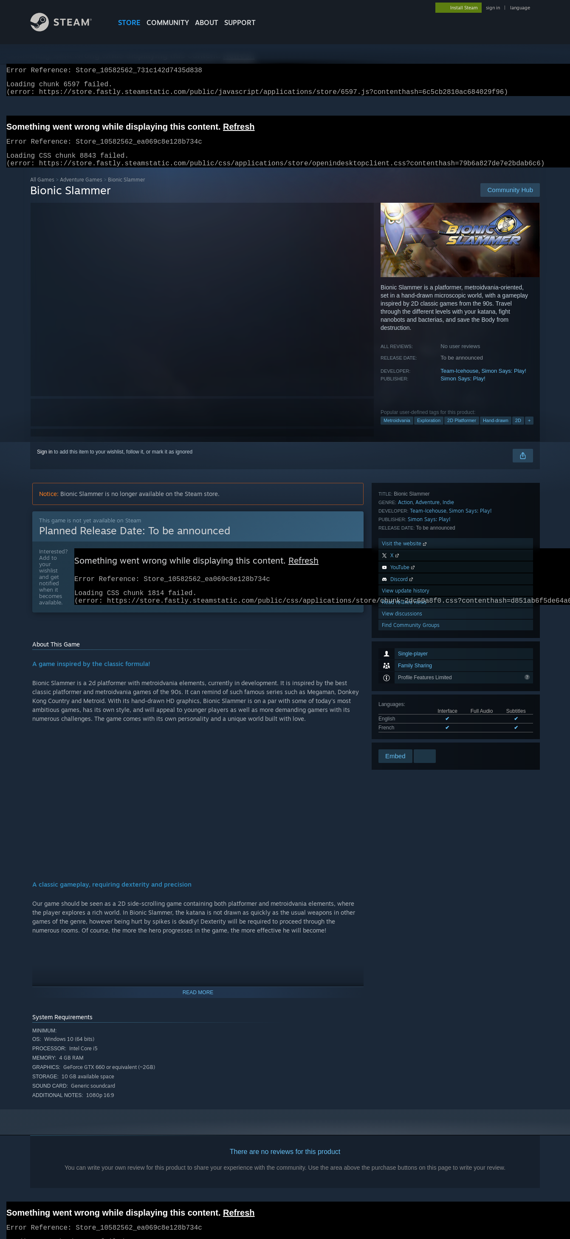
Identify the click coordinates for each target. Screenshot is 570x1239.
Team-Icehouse (459, 381)
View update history (405, 702)
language (520, 8)
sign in (493, 8)
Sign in (45, 462)
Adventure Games (81, 190)
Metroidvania (397, 430)
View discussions (402, 725)
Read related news (404, 713)
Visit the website (405, 655)
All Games (42, 190)
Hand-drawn (495, 430)
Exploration (428, 430)
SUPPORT (240, 22)
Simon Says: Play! (503, 381)
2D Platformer (461, 430)
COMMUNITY (168, 22)
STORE (129, 22)
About (206, 22)
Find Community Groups (411, 736)
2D (518, 430)
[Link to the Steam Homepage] (67, 29)
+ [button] (529, 430)
